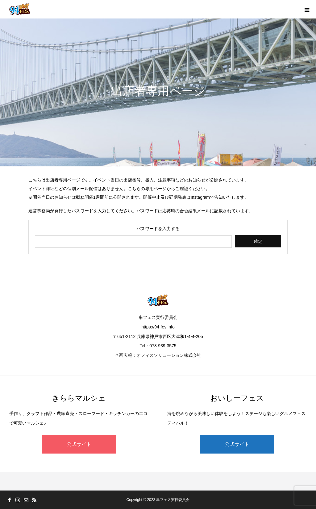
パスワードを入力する (158, 228)
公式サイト (79, 444)
